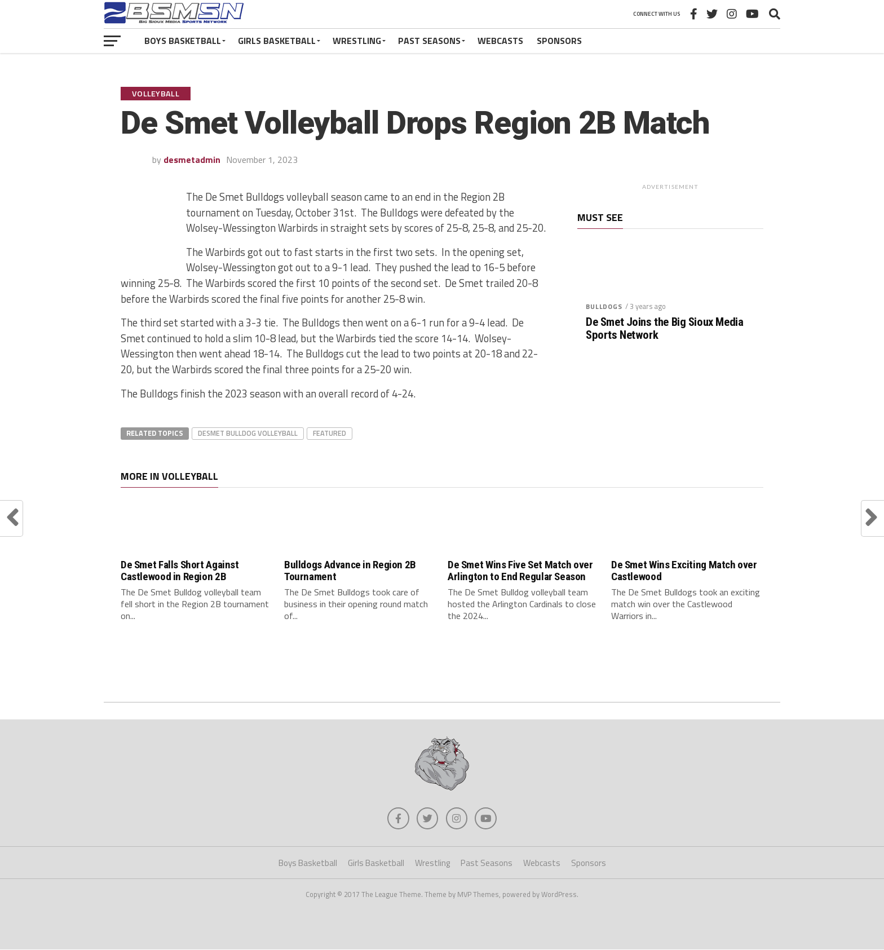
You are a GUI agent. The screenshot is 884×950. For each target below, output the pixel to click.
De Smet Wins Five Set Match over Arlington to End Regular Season (520, 570)
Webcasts (500, 40)
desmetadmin (191, 159)
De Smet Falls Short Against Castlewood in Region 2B (180, 570)
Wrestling (357, 40)
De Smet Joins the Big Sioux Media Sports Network (664, 329)
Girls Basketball (277, 40)
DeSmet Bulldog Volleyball (248, 433)
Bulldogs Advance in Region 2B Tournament (350, 570)
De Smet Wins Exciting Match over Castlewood (684, 570)
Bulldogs (604, 306)
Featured (329, 433)
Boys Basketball (182, 40)
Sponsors (559, 40)
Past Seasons (429, 40)
